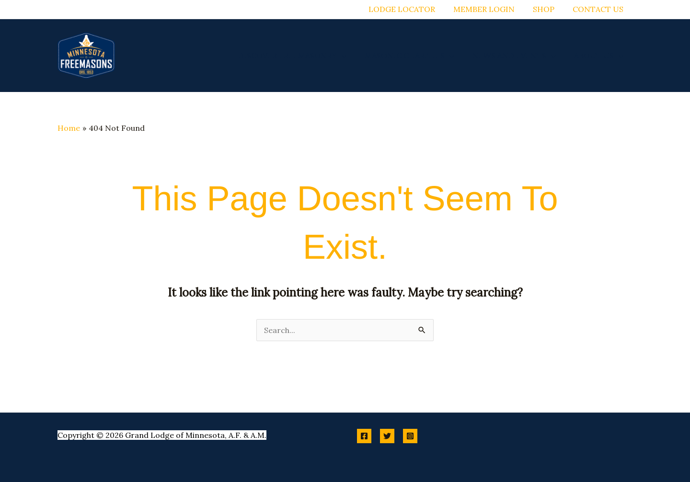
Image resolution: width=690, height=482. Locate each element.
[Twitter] (387, 436)
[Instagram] (410, 436)
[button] (351, 55)
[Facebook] (364, 436)
